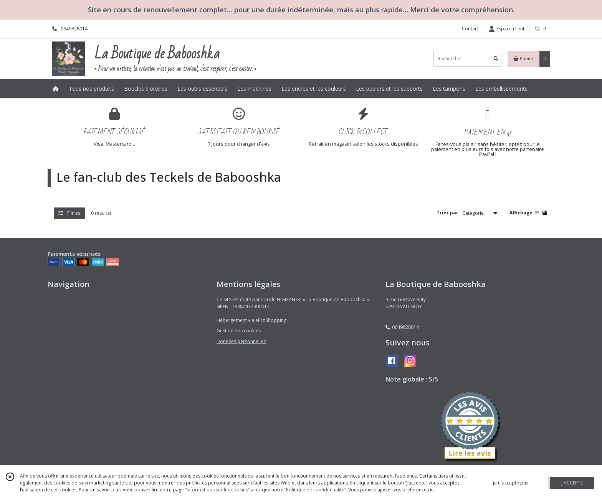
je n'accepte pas (510, 482)
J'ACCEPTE (572, 482)
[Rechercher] (496, 58)
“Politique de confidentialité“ (315, 489)
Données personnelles (241, 341)
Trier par (447, 212)
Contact (470, 28)
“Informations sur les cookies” (217, 489)
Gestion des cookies (239, 330)
